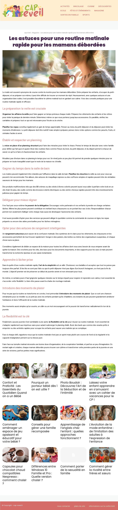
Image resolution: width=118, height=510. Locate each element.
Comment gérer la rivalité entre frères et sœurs (100, 468)
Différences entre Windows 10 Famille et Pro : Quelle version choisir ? (43, 471)
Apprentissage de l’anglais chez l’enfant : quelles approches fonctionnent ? (72, 430)
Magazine (35, 33)
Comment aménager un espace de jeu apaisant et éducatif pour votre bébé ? (12, 432)
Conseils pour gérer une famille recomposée (43, 427)
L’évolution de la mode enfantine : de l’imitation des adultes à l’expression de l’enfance (101, 432)
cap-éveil (27, 33)
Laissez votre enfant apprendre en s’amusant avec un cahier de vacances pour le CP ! (102, 391)
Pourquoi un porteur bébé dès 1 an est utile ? (44, 386)
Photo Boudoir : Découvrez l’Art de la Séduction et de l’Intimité (73, 387)
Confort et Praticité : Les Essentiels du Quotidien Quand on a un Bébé (14, 389)
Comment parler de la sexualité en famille (72, 468)
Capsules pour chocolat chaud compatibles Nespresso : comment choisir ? (15, 471)
